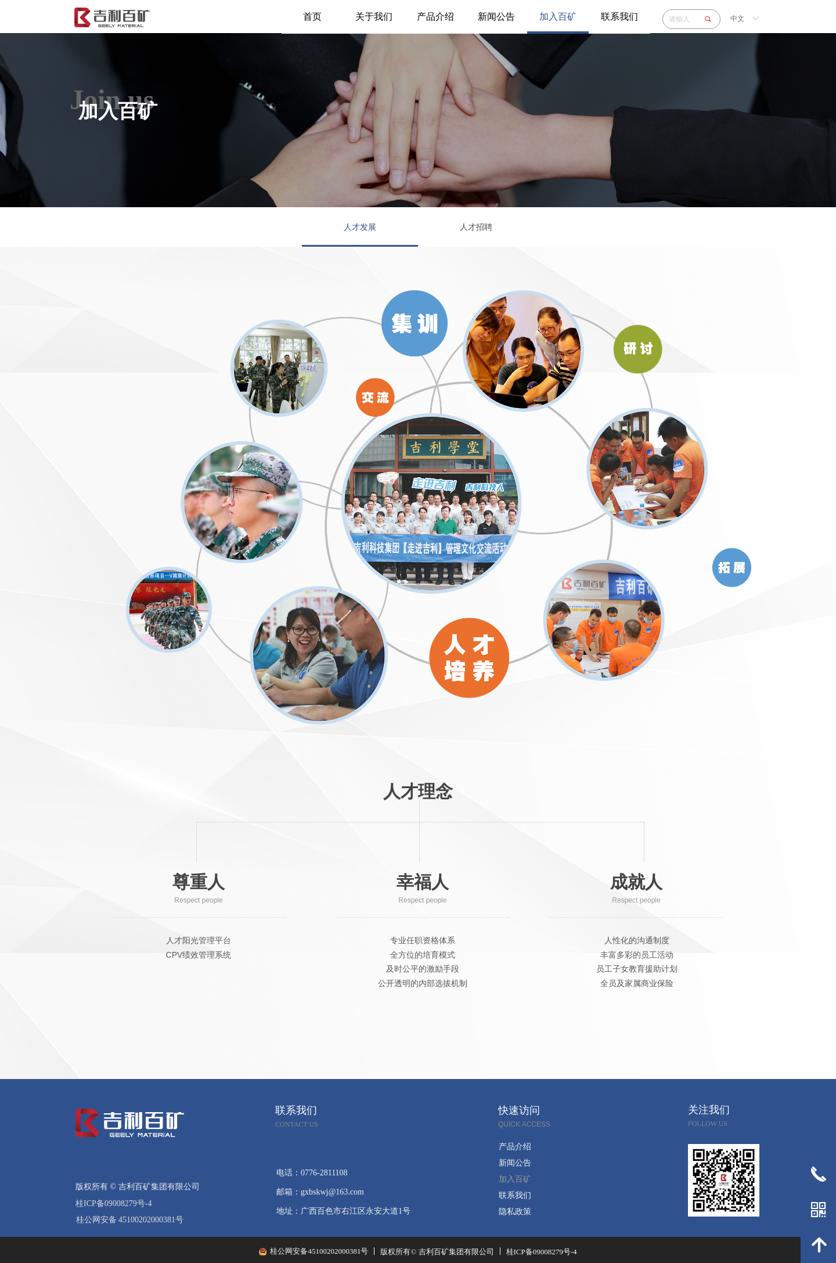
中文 (737, 19)
